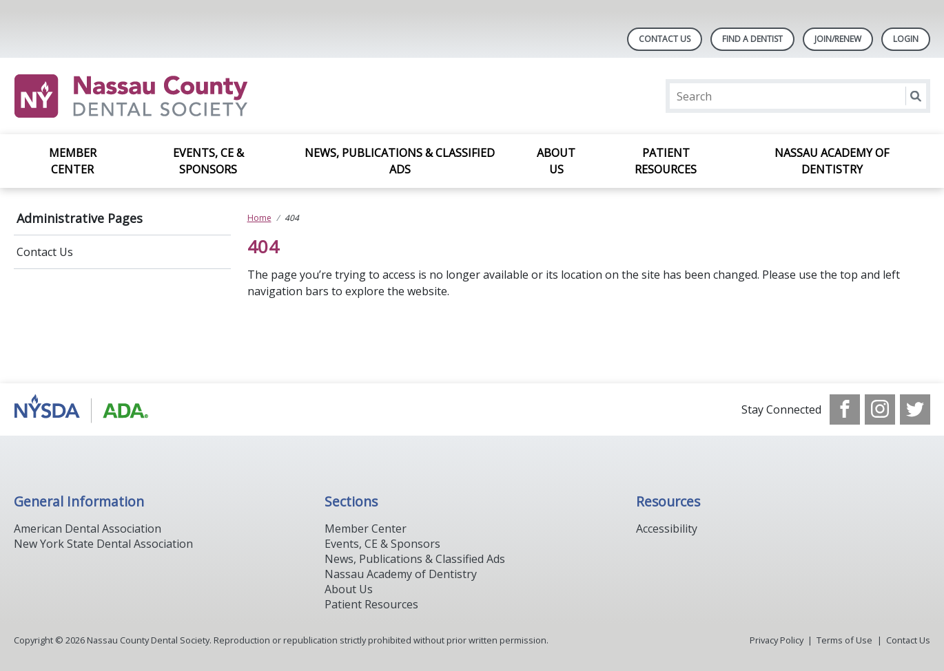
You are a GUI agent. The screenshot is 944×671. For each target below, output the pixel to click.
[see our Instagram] (880, 409)
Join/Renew (837, 39)
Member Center (72, 161)
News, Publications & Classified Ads (400, 161)
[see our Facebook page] (845, 409)
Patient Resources (666, 161)
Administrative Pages (80, 218)
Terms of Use (844, 640)
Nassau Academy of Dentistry (831, 161)
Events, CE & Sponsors (208, 161)
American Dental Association (87, 528)
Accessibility (666, 528)
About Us (556, 161)
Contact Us (664, 39)
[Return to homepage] (192, 96)
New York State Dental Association (103, 543)
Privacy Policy (776, 640)
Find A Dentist (752, 39)
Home (259, 218)
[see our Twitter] (915, 409)
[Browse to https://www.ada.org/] (84, 409)
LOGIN (906, 39)
